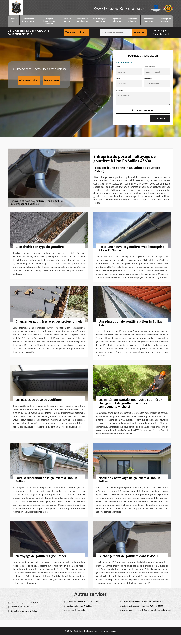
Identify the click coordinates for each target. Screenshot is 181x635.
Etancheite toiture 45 (132, 19)
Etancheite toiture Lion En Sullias (24, 607)
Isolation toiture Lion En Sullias (79, 606)
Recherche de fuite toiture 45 (28, 19)
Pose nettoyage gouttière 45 (99, 19)
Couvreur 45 (13, 19)
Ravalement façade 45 (149, 19)
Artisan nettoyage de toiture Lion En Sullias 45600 (142, 606)
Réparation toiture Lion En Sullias (24, 611)
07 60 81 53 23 (132, 9)
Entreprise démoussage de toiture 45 (49, 21)
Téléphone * (149, 78)
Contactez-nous (51, 80)
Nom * (118, 66)
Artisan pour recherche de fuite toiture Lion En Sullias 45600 (146, 610)
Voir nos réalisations (74, 32)
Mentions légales (108, 631)
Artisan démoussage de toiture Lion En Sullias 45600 (143, 602)
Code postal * (149, 66)
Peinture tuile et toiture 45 (82, 19)
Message (119, 90)
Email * (119, 78)
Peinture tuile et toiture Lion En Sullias (82, 602)
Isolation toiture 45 (67, 19)
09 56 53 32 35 (106, 9)
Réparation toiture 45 (116, 19)
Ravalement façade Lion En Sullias (24, 602)
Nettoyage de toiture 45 (165, 19)
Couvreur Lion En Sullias (76, 610)
